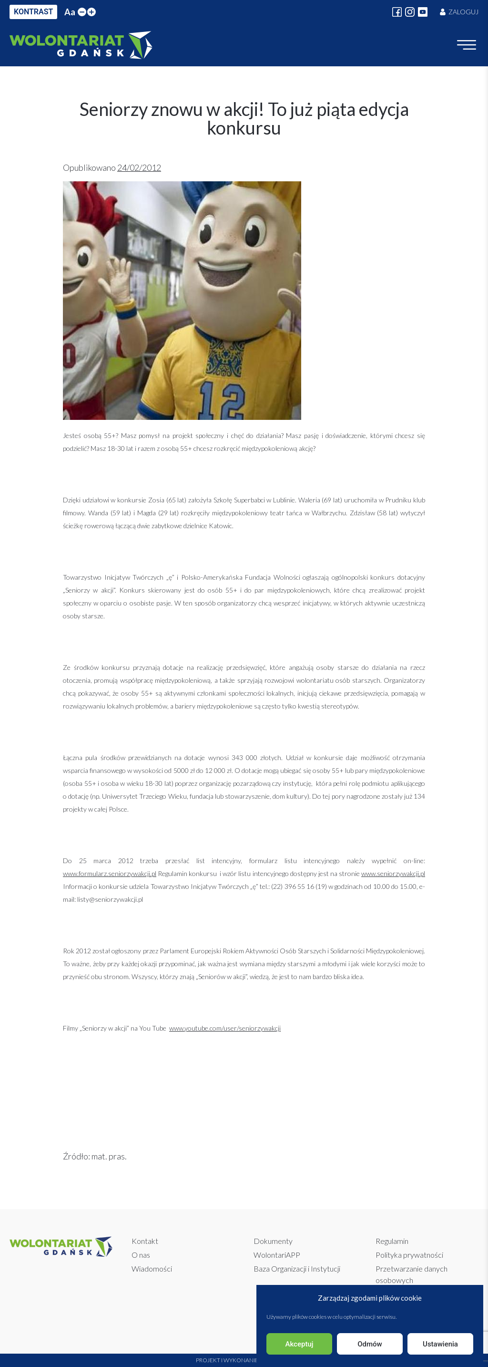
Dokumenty (273, 1240)
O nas (141, 1254)
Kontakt (145, 1240)
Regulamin (392, 1240)
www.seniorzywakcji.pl (393, 873)
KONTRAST (33, 11)
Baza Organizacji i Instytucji (297, 1268)
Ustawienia (440, 1344)
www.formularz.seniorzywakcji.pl (109, 873)
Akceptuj (299, 1344)
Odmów (369, 1344)
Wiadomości (152, 1268)
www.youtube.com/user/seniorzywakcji (225, 1028)
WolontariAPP (277, 1254)
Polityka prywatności (409, 1254)
